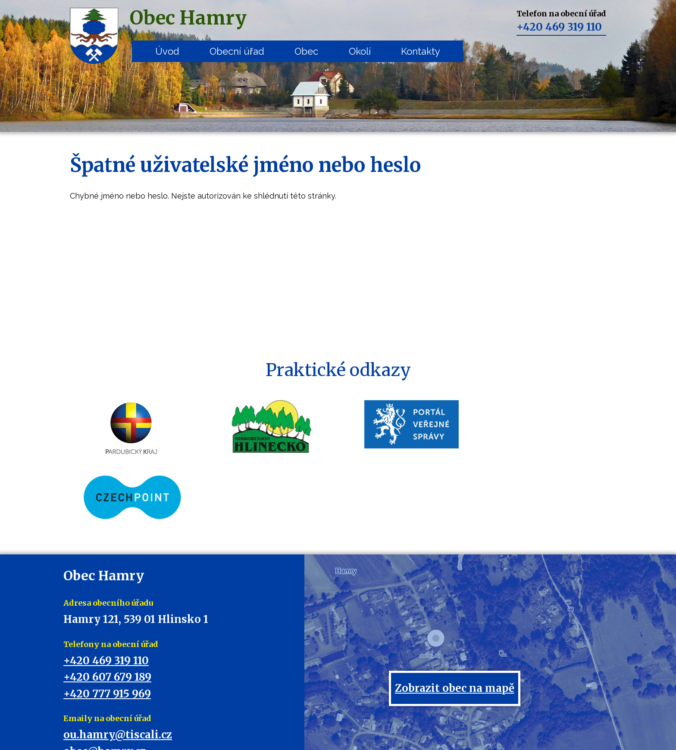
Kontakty (420, 51)
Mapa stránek (361, 724)
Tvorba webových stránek (326, 733)
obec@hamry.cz (104, 686)
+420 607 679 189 (107, 612)
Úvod (167, 51)
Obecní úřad (237, 51)
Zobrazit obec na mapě (454, 623)
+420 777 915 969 (107, 628)
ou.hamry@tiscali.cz (117, 669)
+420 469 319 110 (559, 27)
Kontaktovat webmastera (301, 724)
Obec (306, 51)
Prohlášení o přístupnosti (420, 724)
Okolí (360, 51)
